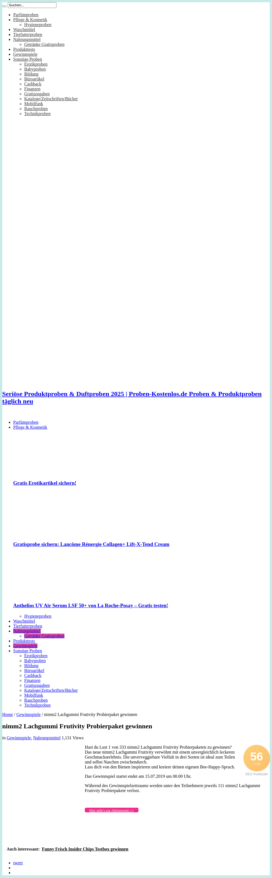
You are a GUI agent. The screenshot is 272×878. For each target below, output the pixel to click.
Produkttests (24, 49)
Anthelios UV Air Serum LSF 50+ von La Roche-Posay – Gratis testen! (90, 605)
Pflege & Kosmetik (30, 19)
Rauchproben (36, 108)
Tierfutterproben (27, 34)
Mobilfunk (33, 103)
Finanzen (32, 89)
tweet (18, 862)
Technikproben (37, 113)
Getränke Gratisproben (44, 44)
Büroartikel (34, 79)
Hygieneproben (37, 24)
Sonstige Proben (27, 59)
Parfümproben (26, 14)
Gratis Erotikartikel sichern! (44, 483)
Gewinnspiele (25, 54)
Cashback (32, 84)
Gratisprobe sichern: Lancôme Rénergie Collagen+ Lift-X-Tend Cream (91, 544)
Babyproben (35, 69)
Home (7, 714)
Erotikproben (35, 64)
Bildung (31, 74)
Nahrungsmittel (27, 39)
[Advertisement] (43, 779)
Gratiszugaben (37, 93)
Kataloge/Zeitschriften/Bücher (51, 98)
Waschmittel (24, 29)
